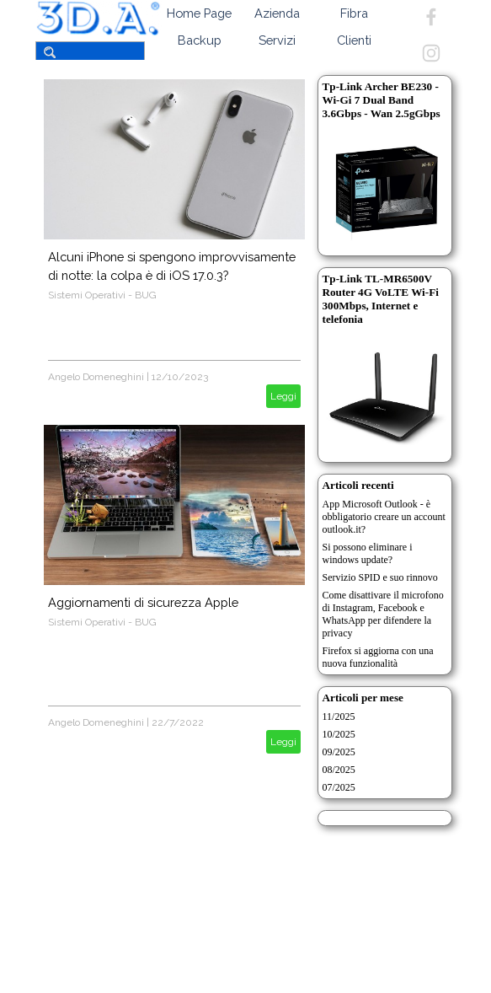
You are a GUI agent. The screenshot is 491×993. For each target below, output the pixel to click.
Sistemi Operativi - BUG (102, 295)
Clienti (354, 40)
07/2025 (339, 787)
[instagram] (431, 53)
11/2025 (339, 716)
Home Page (199, 13)
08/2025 (339, 770)
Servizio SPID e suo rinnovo (380, 577)
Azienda (277, 13)
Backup (199, 40)
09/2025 (339, 752)
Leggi (283, 396)
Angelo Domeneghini (96, 377)
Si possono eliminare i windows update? (368, 553)
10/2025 (339, 734)
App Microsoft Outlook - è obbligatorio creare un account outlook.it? (384, 516)
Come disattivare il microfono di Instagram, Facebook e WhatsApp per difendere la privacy (383, 614)
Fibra (354, 13)
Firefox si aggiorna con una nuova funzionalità (378, 657)
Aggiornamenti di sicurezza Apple (143, 602)
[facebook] (431, 17)
